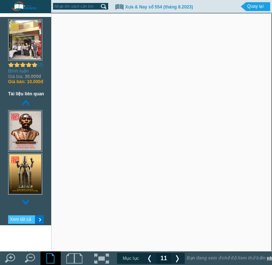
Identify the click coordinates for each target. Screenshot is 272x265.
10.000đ (25, 81)
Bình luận (18, 71)
